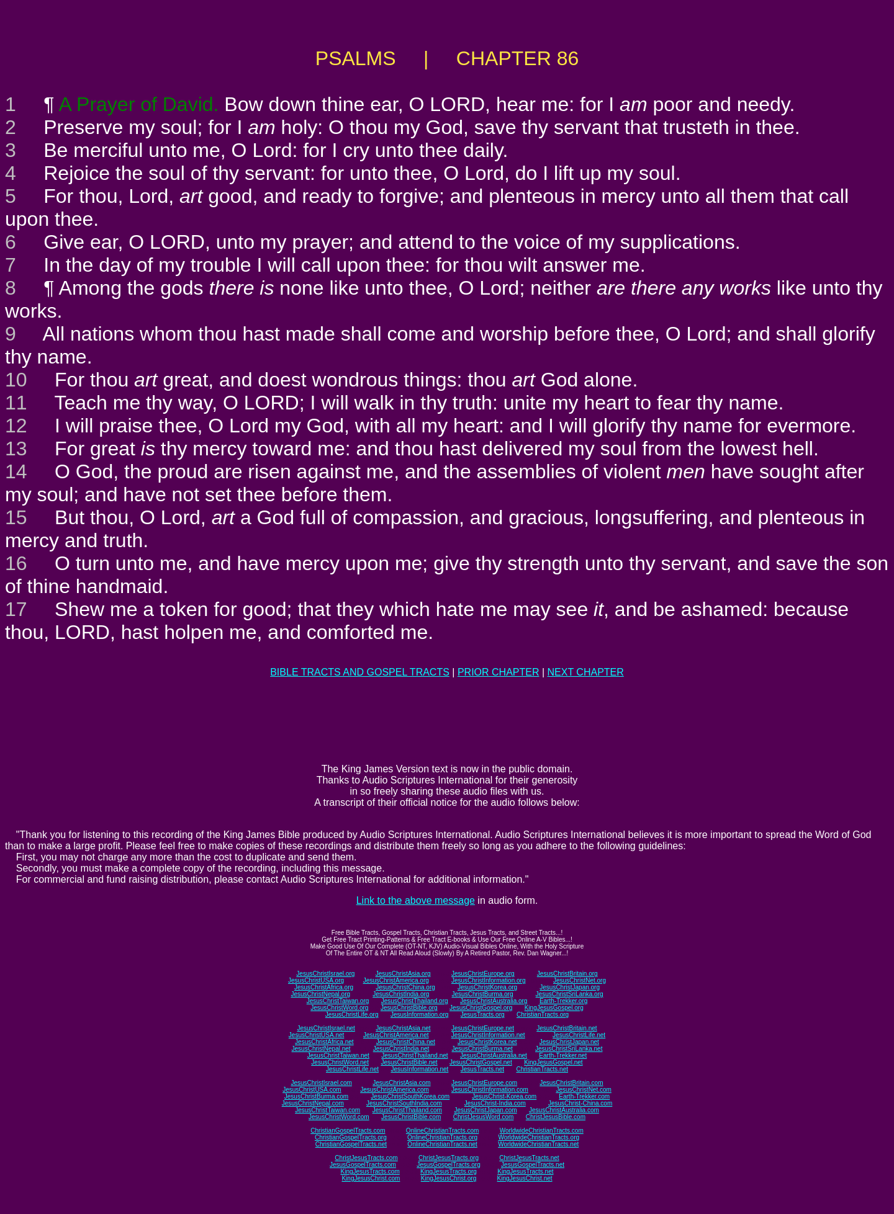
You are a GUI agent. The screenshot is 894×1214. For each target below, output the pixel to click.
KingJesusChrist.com (370, 1178)
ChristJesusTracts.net (529, 1157)
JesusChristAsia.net (403, 1028)
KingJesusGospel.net (553, 1062)
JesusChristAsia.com (401, 1082)
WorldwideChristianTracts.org (538, 1137)
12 (16, 425)
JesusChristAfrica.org (323, 987)
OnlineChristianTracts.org (442, 1137)
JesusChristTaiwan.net (338, 1055)
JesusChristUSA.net (316, 1035)
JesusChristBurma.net (482, 1048)
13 (16, 448)
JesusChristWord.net (340, 1062)
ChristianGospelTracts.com (347, 1130)
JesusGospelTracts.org (448, 1164)
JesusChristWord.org (339, 1007)
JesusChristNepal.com (313, 1103)
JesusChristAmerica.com (394, 1089)
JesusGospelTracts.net (532, 1164)
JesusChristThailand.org (414, 1001)
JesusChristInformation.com (489, 1089)
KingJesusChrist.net (525, 1178)
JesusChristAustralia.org (493, 1001)
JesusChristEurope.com (484, 1082)
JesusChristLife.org (352, 1014)
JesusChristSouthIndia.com (404, 1103)
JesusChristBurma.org (482, 994)
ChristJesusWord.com (483, 1117)
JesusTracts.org (483, 1014)
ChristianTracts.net (542, 1069)
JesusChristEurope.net (482, 1028)
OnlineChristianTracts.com (442, 1130)
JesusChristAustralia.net (493, 1055)
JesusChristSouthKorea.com (410, 1096)
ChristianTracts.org (543, 1014)
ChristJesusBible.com (555, 1117)
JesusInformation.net (419, 1069)
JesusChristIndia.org (400, 994)
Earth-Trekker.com (584, 1096)
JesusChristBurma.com (316, 1096)
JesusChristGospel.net (480, 1062)
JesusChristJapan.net (569, 1041)
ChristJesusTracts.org (448, 1157)
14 (16, 471)
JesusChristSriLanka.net (568, 1048)
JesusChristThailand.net (414, 1055)
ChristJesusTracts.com (366, 1157)
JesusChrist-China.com (580, 1103)
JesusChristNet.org (579, 980)
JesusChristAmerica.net (396, 1035)
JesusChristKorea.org (487, 987)
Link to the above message (415, 900)
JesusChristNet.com (583, 1089)
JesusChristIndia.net (401, 1048)
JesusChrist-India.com (495, 1103)
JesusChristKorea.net (487, 1041)
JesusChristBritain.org (567, 973)
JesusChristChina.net (405, 1041)
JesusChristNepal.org (320, 994)
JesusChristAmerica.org (396, 980)
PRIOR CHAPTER (499, 672)
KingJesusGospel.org (554, 1007)
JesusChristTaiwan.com (327, 1110)
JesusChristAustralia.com (564, 1110)
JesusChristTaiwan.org (338, 1001)
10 (16, 379)
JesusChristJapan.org (570, 987)
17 (16, 609)
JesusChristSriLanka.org (569, 994)
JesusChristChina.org (405, 987)
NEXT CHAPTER (586, 672)
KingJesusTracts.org (448, 1171)
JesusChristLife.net (579, 1035)
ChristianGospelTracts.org (351, 1137)
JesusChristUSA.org (316, 980)
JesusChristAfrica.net (324, 1041)
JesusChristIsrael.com (321, 1082)
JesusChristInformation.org (488, 980)
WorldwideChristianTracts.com (542, 1130)
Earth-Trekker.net (563, 1055)
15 (16, 517)
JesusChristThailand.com (407, 1110)
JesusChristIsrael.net (325, 1028)
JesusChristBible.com (411, 1117)
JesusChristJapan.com (485, 1110)
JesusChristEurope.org (483, 973)
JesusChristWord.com (339, 1117)
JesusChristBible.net (409, 1062)
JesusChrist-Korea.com (504, 1096)
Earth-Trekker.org (563, 1001)
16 (16, 563)
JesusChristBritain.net (566, 1028)
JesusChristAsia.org (403, 973)
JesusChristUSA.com (311, 1089)
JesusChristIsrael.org (325, 973)
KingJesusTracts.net (525, 1171)
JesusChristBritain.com (571, 1082)
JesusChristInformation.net (488, 1035)
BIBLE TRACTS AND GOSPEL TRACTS (359, 672)
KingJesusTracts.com (370, 1171)
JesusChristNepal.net (321, 1048)
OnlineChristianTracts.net (442, 1144)
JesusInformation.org (419, 1014)
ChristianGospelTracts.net (351, 1144)
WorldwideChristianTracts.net (538, 1144)
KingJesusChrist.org (448, 1178)
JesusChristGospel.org (480, 1007)
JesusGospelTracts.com (363, 1164)
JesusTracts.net (482, 1069)
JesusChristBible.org (409, 1007)
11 (16, 402)
